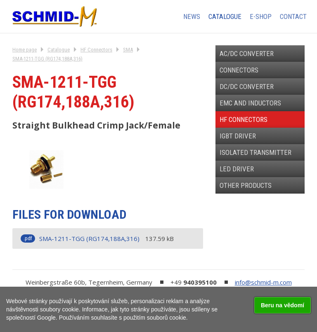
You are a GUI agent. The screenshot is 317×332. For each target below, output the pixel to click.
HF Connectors (96, 50)
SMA (128, 50)
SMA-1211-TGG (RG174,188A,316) (47, 59)
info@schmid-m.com (263, 282)
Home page (24, 50)
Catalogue (58, 50)
